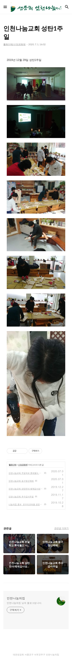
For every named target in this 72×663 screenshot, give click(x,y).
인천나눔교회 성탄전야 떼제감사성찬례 (26, 488)
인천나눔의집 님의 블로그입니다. (24, 603)
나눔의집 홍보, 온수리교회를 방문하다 (26, 504)
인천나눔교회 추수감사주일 (21, 496)
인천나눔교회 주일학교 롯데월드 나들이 (26, 473)
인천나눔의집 (16, 598)
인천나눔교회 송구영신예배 (21, 480)
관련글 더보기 (61, 528)
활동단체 (12, 465)
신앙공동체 (22, 465)
